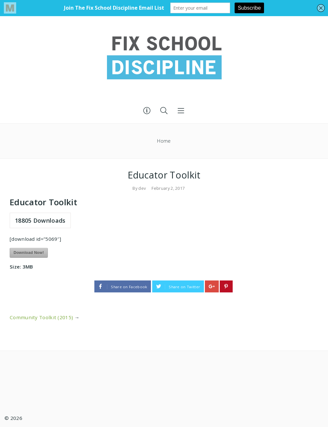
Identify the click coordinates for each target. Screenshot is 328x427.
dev (142, 188)
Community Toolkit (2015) (41, 317)
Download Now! (29, 252)
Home (164, 141)
